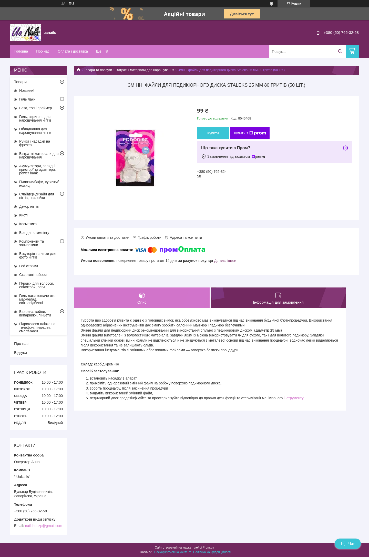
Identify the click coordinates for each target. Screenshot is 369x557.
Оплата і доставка (73, 51)
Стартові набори (33, 275)
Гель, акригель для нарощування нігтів (35, 118)
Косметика (28, 224)
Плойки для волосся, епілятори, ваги (36, 285)
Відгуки (20, 352)
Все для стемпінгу (34, 233)
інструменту (293, 398)
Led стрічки (28, 266)
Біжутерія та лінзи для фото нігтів (37, 255)
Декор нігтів (29, 206)
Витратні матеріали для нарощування (145, 70)
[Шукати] (340, 51)
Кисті (23, 215)
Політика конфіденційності (212, 552)
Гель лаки (27, 99)
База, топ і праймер (35, 108)
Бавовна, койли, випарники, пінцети (35, 313)
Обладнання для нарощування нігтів (35, 131)
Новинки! (26, 90)
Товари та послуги (98, 70)
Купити (213, 133)
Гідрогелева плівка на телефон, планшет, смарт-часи (37, 327)
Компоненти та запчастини (31, 243)
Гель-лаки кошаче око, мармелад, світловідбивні (37, 299)
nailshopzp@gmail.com (43, 526)
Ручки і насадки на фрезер (34, 143)
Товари (20, 81)
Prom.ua (208, 547)
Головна (21, 51)
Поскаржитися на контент (172, 552)
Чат (348, 543)
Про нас (42, 51)
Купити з (250, 133)
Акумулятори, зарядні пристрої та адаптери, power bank (37, 169)
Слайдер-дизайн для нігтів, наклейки (36, 196)
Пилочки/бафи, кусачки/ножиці (39, 183)
